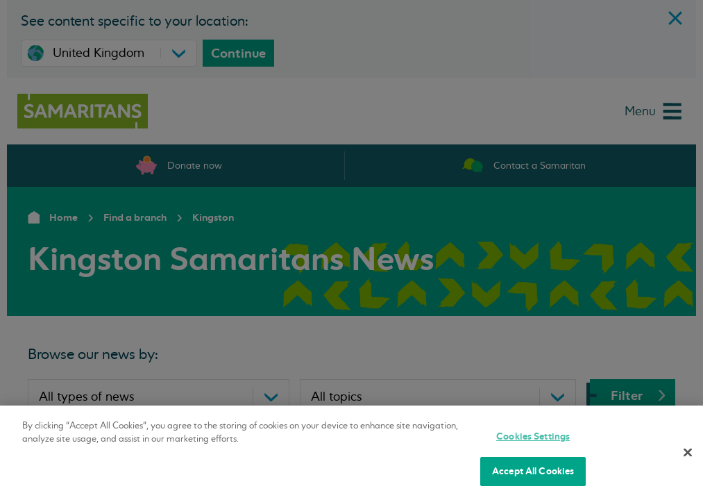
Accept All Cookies (533, 471)
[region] (351, 453)
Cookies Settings (533, 436)
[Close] (687, 452)
